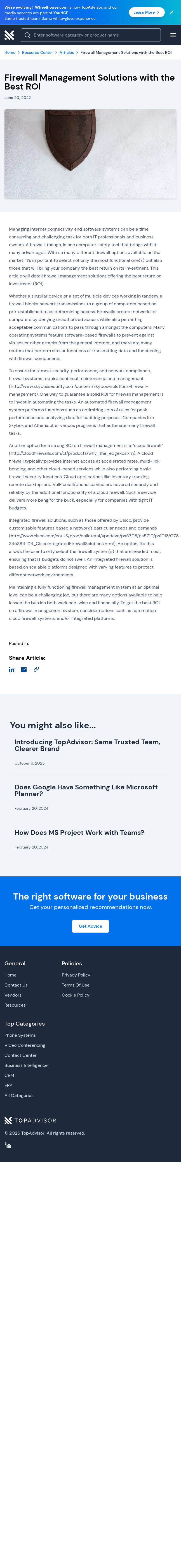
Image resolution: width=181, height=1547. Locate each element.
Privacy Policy (76, 975)
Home (10, 975)
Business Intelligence (26, 1065)
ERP (8, 1085)
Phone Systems (20, 1035)
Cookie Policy (76, 995)
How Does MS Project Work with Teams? (79, 832)
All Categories (19, 1095)
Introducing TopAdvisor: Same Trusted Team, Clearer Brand (87, 745)
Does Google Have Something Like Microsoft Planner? (86, 790)
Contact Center (20, 1055)
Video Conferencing (24, 1045)
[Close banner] (172, 12)
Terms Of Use (76, 985)
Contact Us (16, 985)
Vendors (13, 995)
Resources (15, 1005)
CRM (9, 1075)
